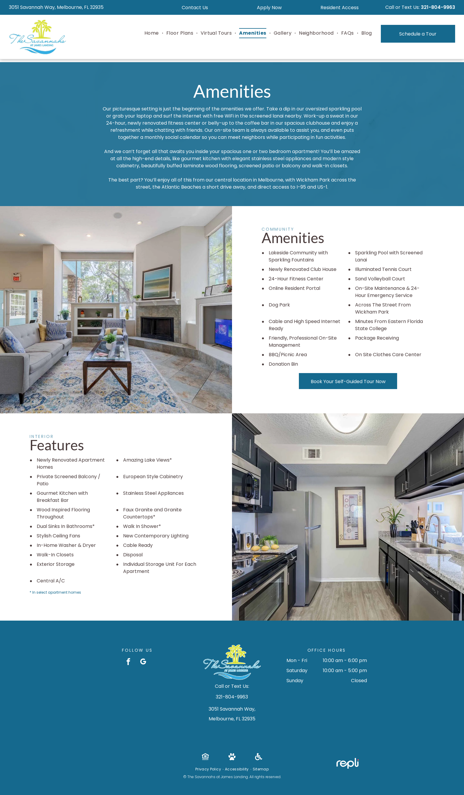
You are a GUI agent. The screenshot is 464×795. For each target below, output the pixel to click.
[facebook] (128, 662)
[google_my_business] (143, 662)
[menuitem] (152, 33)
